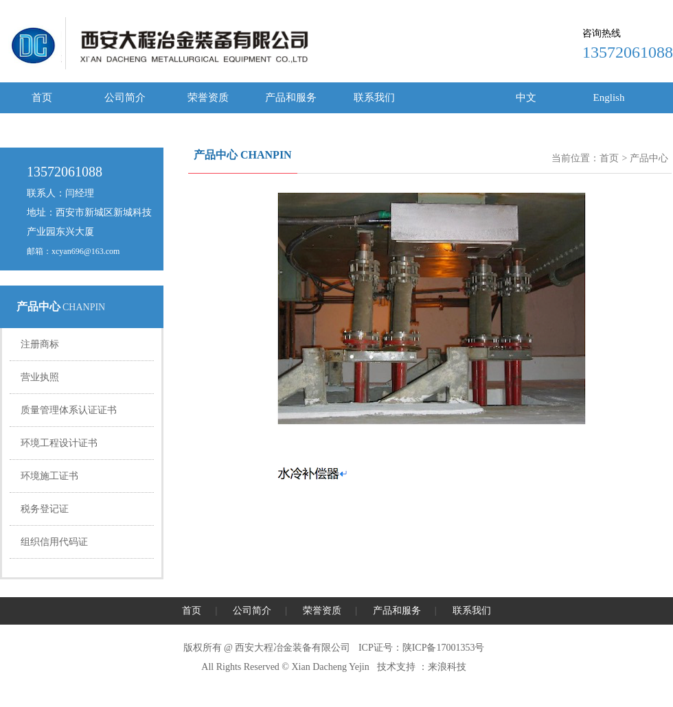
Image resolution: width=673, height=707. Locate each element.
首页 (42, 97)
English (609, 97)
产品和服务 (291, 97)
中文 (526, 97)
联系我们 (374, 97)
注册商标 (40, 344)
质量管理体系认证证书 (69, 410)
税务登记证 (45, 509)
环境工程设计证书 (59, 443)
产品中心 (649, 158)
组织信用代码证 (54, 542)
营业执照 (40, 377)
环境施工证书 (49, 476)
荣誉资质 (208, 97)
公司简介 (125, 97)
